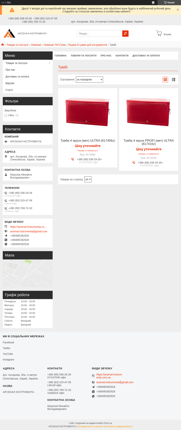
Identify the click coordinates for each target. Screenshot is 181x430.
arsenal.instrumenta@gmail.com (28, 231)
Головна (60, 55)
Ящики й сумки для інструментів (87, 44)
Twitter (6, 348)
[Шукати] (125, 33)
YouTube (8, 353)
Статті (9, 90)
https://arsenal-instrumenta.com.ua (28, 226)
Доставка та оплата (146, 55)
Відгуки (10, 83)
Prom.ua (108, 423)
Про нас (105, 55)
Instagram (8, 359)
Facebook (8, 342)
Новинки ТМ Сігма (55, 44)
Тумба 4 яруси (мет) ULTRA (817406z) (87, 140)
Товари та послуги (17, 44)
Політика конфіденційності (119, 426)
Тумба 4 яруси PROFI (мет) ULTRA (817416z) (149, 142)
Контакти (122, 55)
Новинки (36, 44)
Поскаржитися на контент (90, 426)
